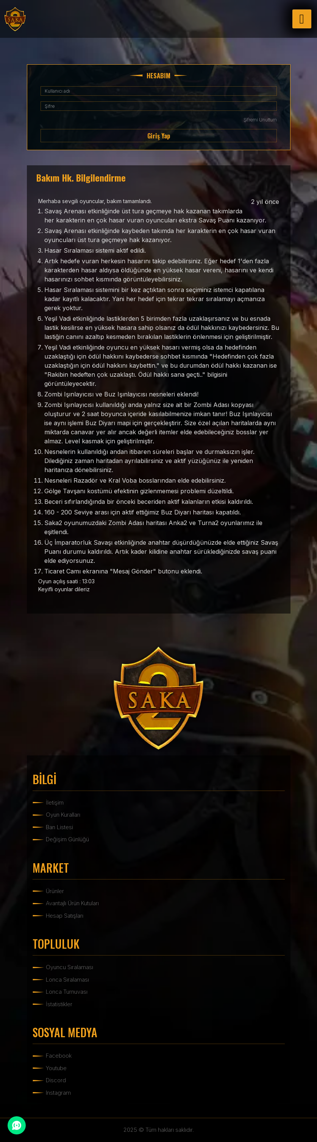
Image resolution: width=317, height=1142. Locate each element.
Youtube (56, 1068)
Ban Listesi (59, 827)
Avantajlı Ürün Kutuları (72, 903)
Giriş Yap (158, 135)
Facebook (59, 1055)
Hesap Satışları (64, 915)
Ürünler (55, 891)
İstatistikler (59, 1004)
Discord (56, 1080)
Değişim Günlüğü (67, 839)
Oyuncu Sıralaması (69, 967)
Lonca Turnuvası (66, 991)
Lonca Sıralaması (67, 979)
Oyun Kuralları (63, 814)
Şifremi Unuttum (260, 120)
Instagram (58, 1092)
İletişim (55, 802)
